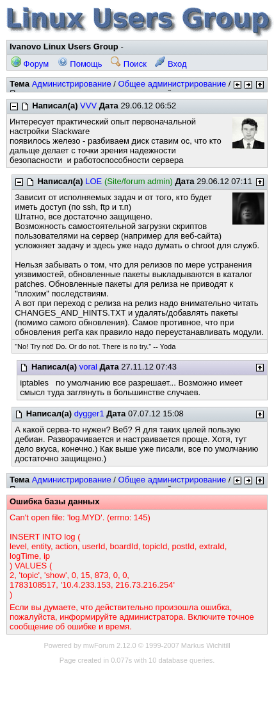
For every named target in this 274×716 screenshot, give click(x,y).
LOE (93, 181)
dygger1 (89, 413)
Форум (30, 64)
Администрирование (71, 84)
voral (88, 366)
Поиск (129, 64)
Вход (170, 64)
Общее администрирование (172, 84)
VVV (88, 105)
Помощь (80, 64)
